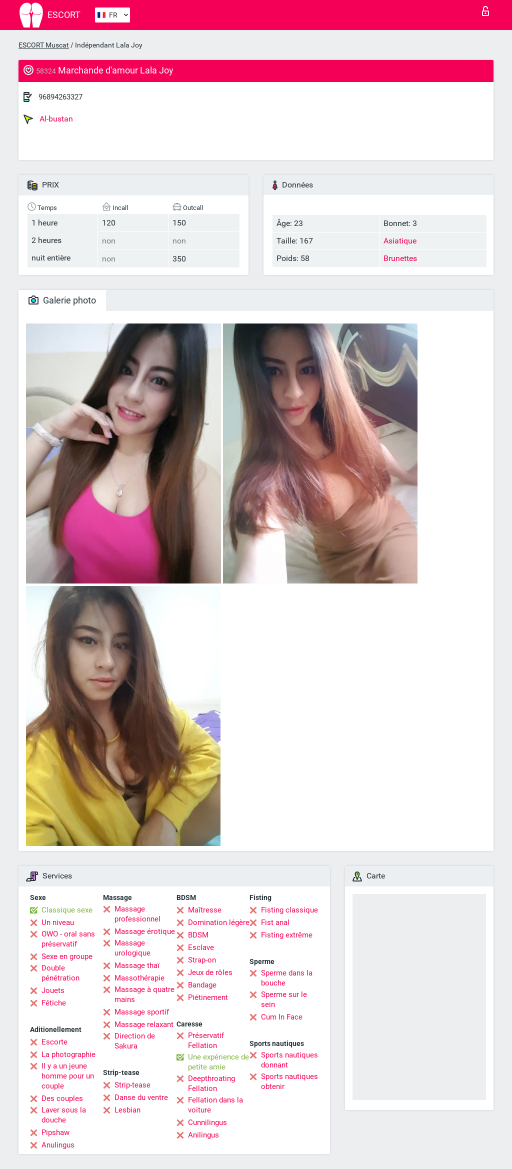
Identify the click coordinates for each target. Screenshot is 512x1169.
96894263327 (60, 97)
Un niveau (58, 922)
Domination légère (219, 922)
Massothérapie (139, 978)
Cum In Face (281, 1017)
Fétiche (54, 1003)
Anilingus (203, 1135)
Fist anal (275, 922)
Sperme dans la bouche (286, 978)
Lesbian (127, 1110)
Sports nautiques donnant (289, 1060)
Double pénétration (61, 973)
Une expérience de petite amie (218, 1062)
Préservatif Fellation (206, 1040)
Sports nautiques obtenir (289, 1081)
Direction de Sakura (134, 1041)
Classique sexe (67, 910)
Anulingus (58, 1145)
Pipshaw (56, 1132)
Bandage (202, 985)
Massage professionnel (137, 914)
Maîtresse (205, 910)
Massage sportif (141, 1012)
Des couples (62, 1098)
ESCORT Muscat (43, 45)
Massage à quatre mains (144, 994)
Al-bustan (48, 119)
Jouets (53, 990)
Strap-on (202, 960)
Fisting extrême (286, 935)
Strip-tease (132, 1085)
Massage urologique (132, 948)
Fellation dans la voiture (215, 1105)
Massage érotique (144, 931)
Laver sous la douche (64, 1115)
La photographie (69, 1054)
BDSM (198, 935)
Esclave (201, 947)
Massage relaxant (144, 1024)
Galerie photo (62, 300)
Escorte (55, 1042)
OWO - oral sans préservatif (68, 939)
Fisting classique (289, 910)
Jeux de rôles (210, 972)
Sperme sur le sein (284, 999)
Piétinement (208, 997)
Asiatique (400, 241)
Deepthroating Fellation (211, 1083)
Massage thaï (137, 965)
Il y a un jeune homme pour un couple (68, 1076)
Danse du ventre (141, 1097)
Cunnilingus (207, 1122)
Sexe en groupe (67, 956)
